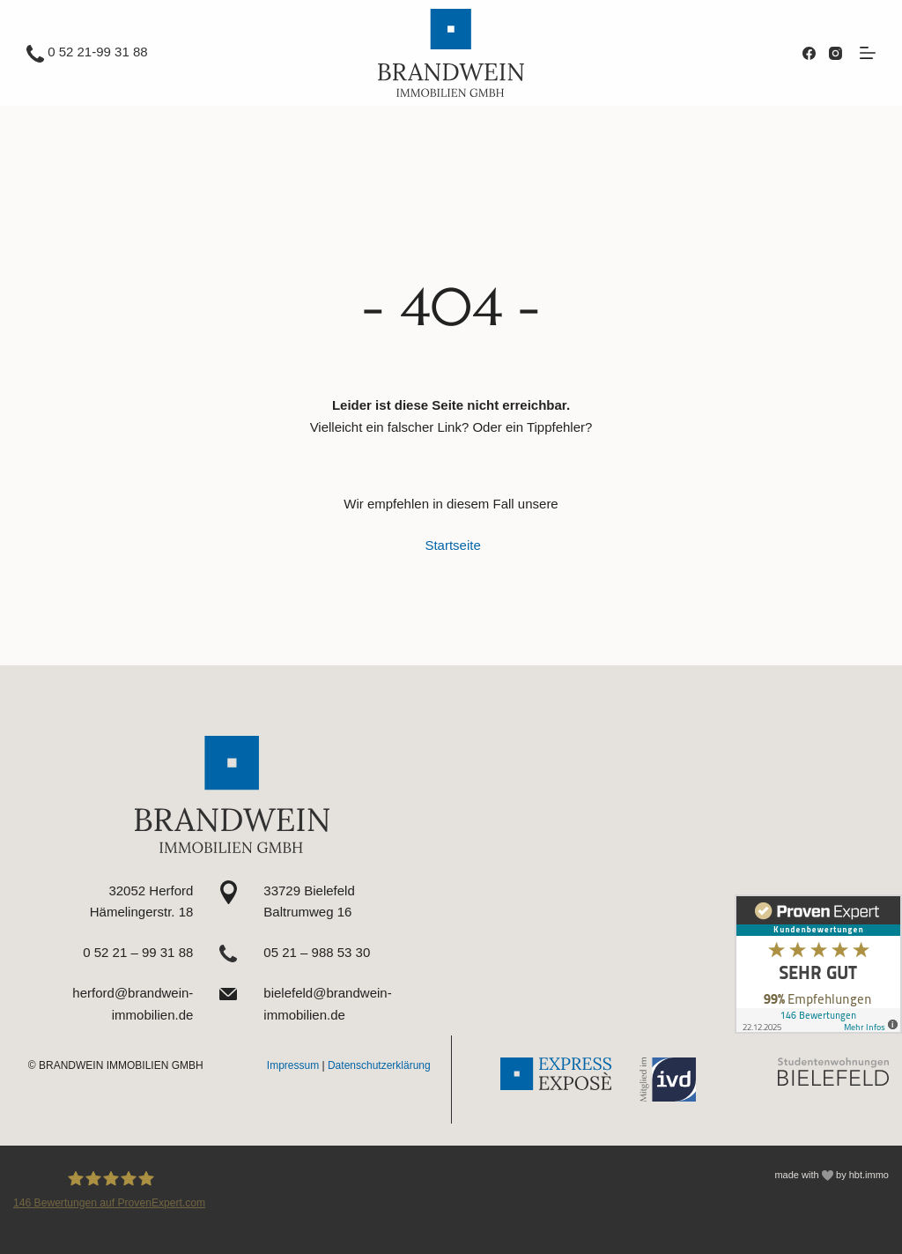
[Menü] (868, 53)
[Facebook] (809, 53)
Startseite (452, 545)
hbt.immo (869, 1174)
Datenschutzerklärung (379, 1065)
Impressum (293, 1065)
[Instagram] (835, 53)
